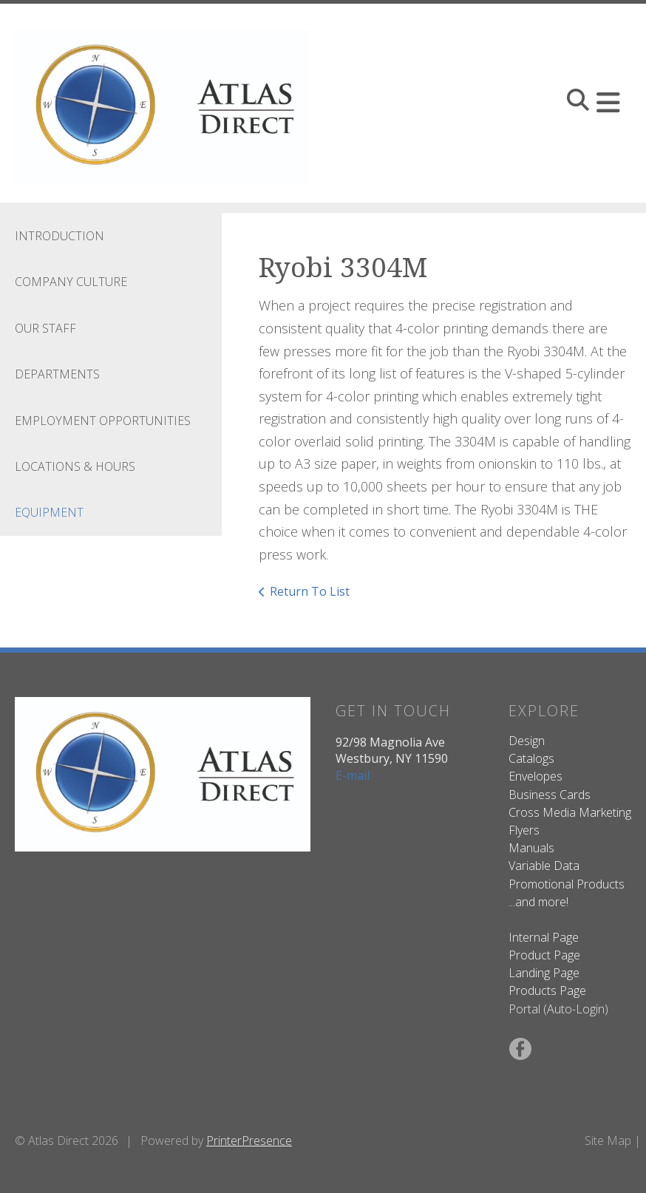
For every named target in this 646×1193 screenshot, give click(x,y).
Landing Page (544, 973)
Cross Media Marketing (570, 812)
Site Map (608, 1140)
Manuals (531, 848)
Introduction (59, 236)
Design (527, 741)
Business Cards (550, 794)
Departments (57, 374)
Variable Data (544, 865)
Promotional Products (567, 884)
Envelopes (535, 776)
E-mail (353, 775)
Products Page (547, 990)
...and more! (538, 902)
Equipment (49, 512)
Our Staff (45, 328)
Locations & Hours (75, 466)
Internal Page (544, 937)
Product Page (544, 955)
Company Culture (71, 281)
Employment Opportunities (103, 420)
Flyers (524, 830)
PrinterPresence (249, 1140)
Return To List (310, 591)
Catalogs (531, 758)
